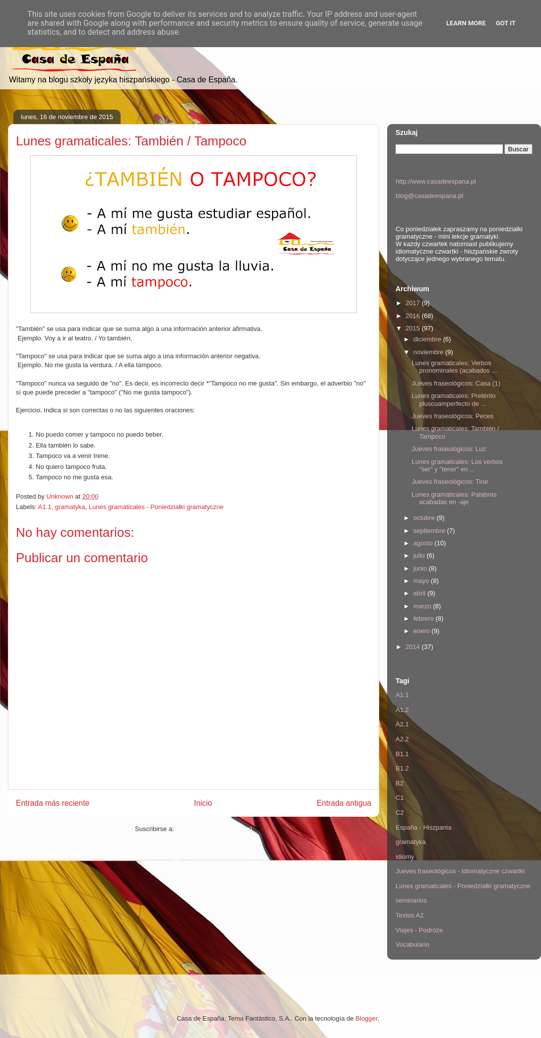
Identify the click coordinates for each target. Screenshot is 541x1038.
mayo (422, 580)
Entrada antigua (344, 803)
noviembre (429, 352)
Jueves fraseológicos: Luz (448, 449)
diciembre (428, 339)
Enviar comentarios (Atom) (214, 829)
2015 (414, 328)
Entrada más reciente (52, 803)
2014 (414, 646)
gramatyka (70, 507)
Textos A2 (409, 915)
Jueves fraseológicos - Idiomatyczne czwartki (460, 871)
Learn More (466, 23)
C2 (400, 812)
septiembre (430, 530)
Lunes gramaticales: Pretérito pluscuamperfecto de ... (453, 399)
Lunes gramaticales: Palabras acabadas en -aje (453, 498)
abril (420, 593)
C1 (400, 797)
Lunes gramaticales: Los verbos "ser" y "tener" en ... (457, 465)
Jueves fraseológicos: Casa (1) (455, 383)
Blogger (366, 1018)
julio (420, 555)
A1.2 (402, 710)
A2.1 (402, 724)
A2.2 (402, 739)
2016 (414, 316)
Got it (506, 23)
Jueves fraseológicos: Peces (452, 416)
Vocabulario (412, 944)
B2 (400, 783)
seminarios (411, 900)
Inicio (203, 803)
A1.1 (45, 507)
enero (422, 631)
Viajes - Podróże (419, 930)
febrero (424, 618)
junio (421, 568)
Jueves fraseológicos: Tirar (449, 481)
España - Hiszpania (424, 827)
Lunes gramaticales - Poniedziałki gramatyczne (156, 507)
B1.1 (402, 754)
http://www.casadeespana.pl (436, 181)
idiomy (405, 856)
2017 (414, 303)
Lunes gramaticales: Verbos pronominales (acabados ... (454, 367)
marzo (423, 606)
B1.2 (402, 768)
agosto (424, 543)
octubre (425, 517)
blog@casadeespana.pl (429, 195)
